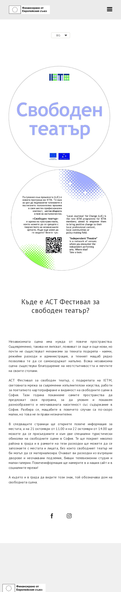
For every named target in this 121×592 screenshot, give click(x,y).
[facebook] (51, 515)
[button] (109, 9)
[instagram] (69, 515)
